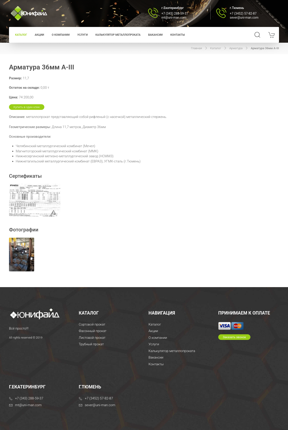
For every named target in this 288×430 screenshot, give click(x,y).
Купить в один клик (27, 107)
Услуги (82, 34)
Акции (39, 34)
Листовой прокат (92, 338)
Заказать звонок (234, 337)
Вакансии (155, 34)
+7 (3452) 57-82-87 (243, 13)
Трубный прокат (91, 344)
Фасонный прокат (92, 331)
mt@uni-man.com (174, 17)
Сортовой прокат (92, 324)
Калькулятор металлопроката (118, 34)
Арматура (236, 48)
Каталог (21, 34)
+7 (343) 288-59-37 (175, 13)
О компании (61, 34)
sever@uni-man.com (244, 17)
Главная (196, 48)
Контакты (177, 34)
